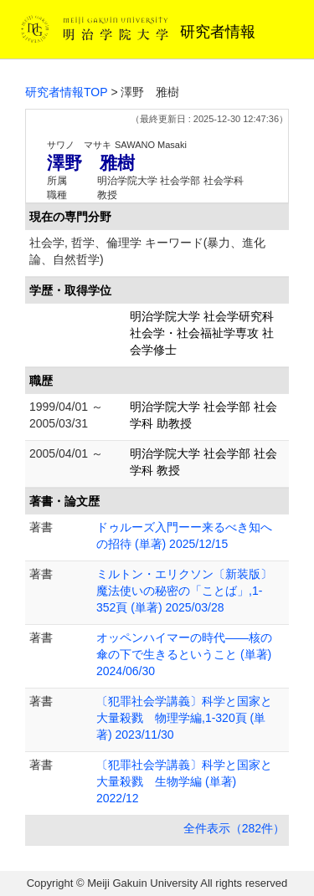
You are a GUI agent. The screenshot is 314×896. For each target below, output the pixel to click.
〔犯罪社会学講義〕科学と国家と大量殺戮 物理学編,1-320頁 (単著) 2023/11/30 (184, 717)
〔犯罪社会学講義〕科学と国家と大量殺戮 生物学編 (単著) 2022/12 (184, 781)
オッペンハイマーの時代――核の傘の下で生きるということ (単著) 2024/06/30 (184, 654)
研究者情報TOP (66, 92)
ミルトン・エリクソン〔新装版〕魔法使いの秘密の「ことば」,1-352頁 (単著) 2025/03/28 (184, 590)
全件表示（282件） (234, 828)
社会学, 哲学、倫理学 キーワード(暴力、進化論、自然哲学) (147, 251)
